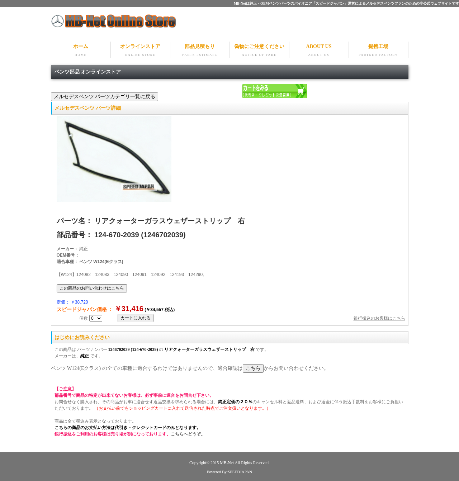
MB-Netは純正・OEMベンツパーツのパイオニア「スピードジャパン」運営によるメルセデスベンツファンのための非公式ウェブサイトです (346, 3)
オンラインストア (140, 51)
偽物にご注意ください (259, 51)
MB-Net (227, 463)
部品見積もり (200, 51)
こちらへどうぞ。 (188, 434)
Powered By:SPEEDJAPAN (229, 472)
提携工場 (378, 51)
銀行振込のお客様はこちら (379, 318)
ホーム (80, 51)
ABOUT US (319, 51)
